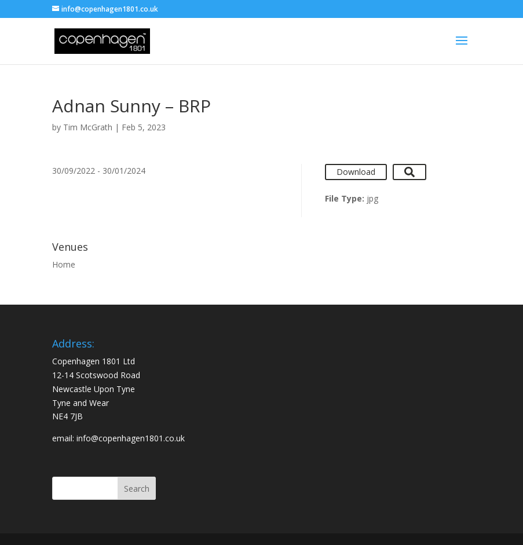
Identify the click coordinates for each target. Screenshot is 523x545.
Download (356, 171)
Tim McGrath (87, 127)
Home (63, 264)
